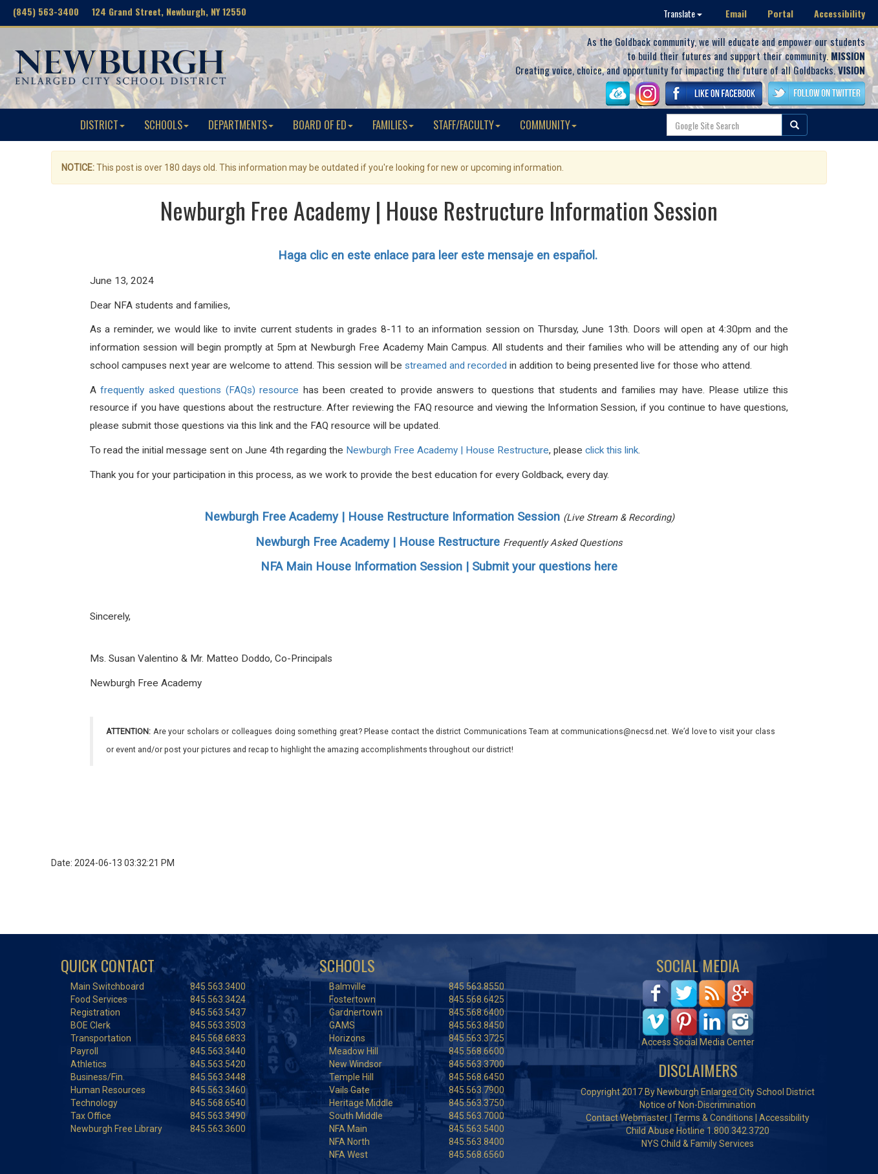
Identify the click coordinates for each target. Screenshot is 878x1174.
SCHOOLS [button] (166, 124)
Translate (682, 13)
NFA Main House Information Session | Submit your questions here (439, 567)
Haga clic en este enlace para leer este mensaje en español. (439, 255)
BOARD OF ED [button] (323, 124)
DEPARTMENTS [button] (240, 124)
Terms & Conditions (713, 1118)
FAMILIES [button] (393, 124)
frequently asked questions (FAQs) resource (199, 390)
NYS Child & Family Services (697, 1143)
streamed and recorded (456, 365)
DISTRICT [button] (102, 124)
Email (736, 13)
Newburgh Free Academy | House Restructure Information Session (382, 517)
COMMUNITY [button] (548, 124)
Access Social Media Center (698, 1042)
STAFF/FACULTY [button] (466, 124)
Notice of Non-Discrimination (697, 1105)
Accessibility (839, 13)
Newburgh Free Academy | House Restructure (447, 450)
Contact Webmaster (627, 1118)
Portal (780, 13)
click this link (611, 450)
